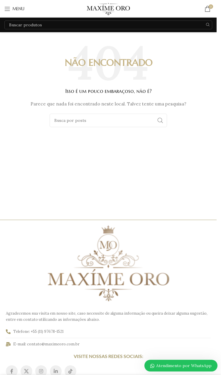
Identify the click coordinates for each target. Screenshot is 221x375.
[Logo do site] (108, 8)
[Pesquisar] (108, 25)
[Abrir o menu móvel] (14, 9)
